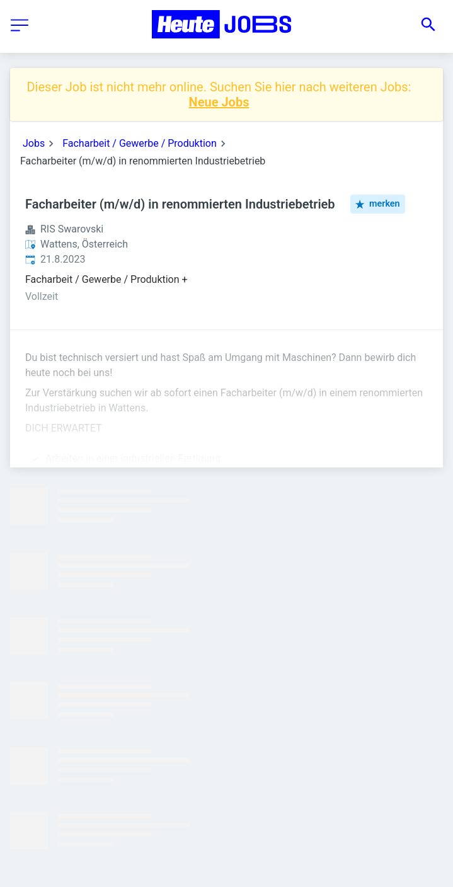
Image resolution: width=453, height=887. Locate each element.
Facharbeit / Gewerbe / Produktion (139, 143)
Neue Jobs (219, 102)
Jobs (34, 143)
